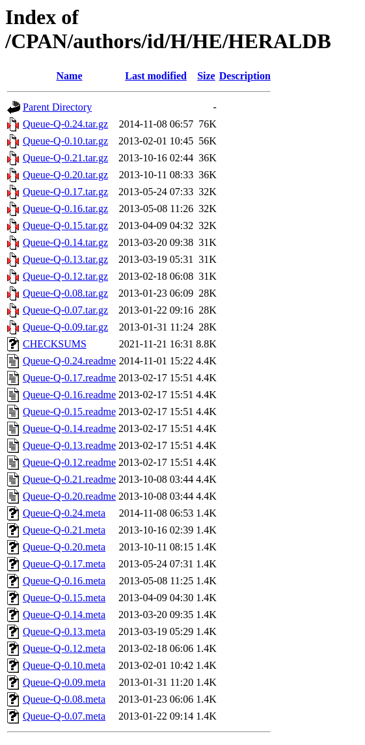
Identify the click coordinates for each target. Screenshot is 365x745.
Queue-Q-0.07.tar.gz (65, 310)
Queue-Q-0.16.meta (64, 580)
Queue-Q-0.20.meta (64, 546)
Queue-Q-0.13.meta (64, 631)
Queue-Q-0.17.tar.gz (65, 191)
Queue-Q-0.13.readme (69, 445)
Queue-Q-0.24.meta (64, 513)
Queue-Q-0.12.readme (69, 462)
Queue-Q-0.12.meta (64, 648)
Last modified (156, 75)
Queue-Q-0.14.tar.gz (65, 242)
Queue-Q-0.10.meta (64, 665)
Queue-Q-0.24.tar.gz (65, 123)
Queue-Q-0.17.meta (64, 563)
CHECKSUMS (55, 343)
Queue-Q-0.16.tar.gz (65, 208)
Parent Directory (57, 107)
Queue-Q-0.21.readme (69, 479)
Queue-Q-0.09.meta (64, 682)
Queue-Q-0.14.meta (64, 614)
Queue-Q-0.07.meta (64, 716)
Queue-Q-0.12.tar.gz (65, 276)
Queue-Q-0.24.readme (69, 360)
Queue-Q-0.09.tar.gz (65, 326)
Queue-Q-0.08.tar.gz (65, 293)
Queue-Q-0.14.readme (69, 428)
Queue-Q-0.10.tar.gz (65, 140)
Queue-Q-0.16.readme (69, 394)
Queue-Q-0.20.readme (69, 496)
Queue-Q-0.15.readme (69, 411)
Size (206, 75)
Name (70, 75)
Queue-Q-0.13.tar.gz (65, 259)
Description (245, 75)
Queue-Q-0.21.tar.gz (65, 157)
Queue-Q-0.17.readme (69, 377)
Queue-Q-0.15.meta (64, 597)
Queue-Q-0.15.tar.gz (65, 225)
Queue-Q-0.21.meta (64, 529)
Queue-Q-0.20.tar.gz (65, 174)
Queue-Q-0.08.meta (64, 699)
